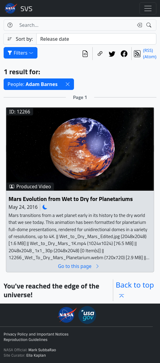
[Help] (10, 25)
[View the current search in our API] (85, 53)
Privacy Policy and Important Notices (36, 334)
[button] (67, 84)
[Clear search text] (138, 25)
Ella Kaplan (36, 355)
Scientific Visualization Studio (26, 8)
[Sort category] (96, 39)
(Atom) (149, 56)
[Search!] (149, 25)
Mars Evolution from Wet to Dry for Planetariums (70, 198)
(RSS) (148, 50)
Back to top (135, 290)
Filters (21, 52)
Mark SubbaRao (42, 350)
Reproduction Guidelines (25, 339)
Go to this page (79, 266)
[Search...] (75, 25)
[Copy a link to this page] (100, 53)
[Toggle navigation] (147, 8)
